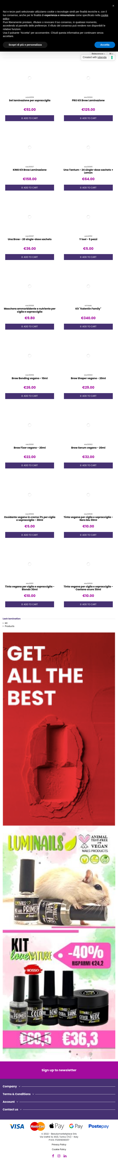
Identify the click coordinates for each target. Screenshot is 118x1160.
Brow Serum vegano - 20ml (88, 447)
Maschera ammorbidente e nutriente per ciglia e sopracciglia (29, 310)
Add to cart (30, 118)
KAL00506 (30, 514)
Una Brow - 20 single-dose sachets (30, 239)
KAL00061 (30, 444)
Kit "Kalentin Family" (88, 308)
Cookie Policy (59, 1149)
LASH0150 (88, 236)
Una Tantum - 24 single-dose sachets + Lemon (88, 171)
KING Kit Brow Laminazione (30, 170)
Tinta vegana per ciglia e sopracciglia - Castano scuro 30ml (88, 588)
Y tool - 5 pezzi (88, 239)
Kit (6, 623)
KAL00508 (88, 514)
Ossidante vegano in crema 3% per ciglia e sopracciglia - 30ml (29, 518)
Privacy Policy (59, 1144)
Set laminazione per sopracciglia (29, 100)
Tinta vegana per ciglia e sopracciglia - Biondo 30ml (29, 588)
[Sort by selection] (98, 54)
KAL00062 (88, 444)
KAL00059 (30, 375)
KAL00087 (30, 236)
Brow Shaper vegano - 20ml (88, 378)
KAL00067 (30, 167)
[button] (113, 6)
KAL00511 (29, 583)
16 (111, 53)
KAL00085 (88, 167)
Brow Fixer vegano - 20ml (30, 447)
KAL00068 (30, 305)
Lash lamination (12, 618)
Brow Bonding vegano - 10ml (30, 378)
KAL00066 (88, 97)
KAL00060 (88, 375)
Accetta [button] (104, 44)
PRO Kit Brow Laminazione (88, 100)
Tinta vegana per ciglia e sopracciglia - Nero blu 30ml (88, 518)
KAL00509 (88, 583)
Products (9, 626)
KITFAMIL (88, 305)
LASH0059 (30, 97)
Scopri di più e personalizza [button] (25, 44)
